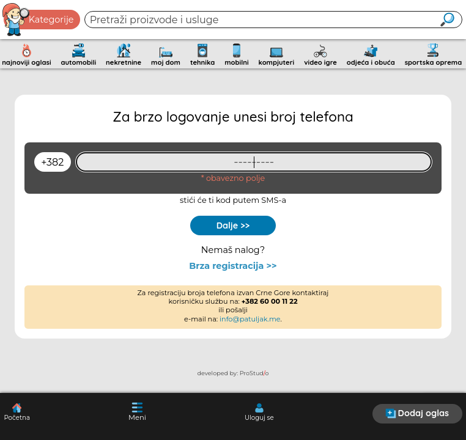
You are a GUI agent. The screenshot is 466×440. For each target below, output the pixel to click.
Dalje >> (233, 225)
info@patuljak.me (250, 319)
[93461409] (254, 162)
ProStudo (254, 373)
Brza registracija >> (232, 266)
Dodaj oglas (417, 413)
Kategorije (38, 19)
